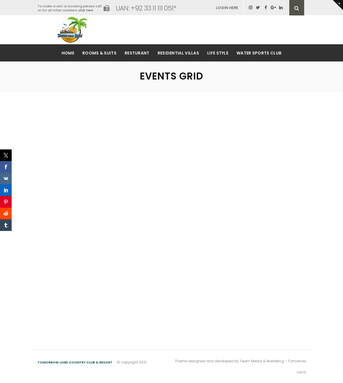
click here (85, 10)
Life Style (217, 53)
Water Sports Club (258, 53)
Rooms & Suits (99, 53)
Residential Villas (178, 53)
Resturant (137, 53)
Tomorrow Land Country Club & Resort (74, 362)
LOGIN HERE (227, 7)
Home (68, 53)
